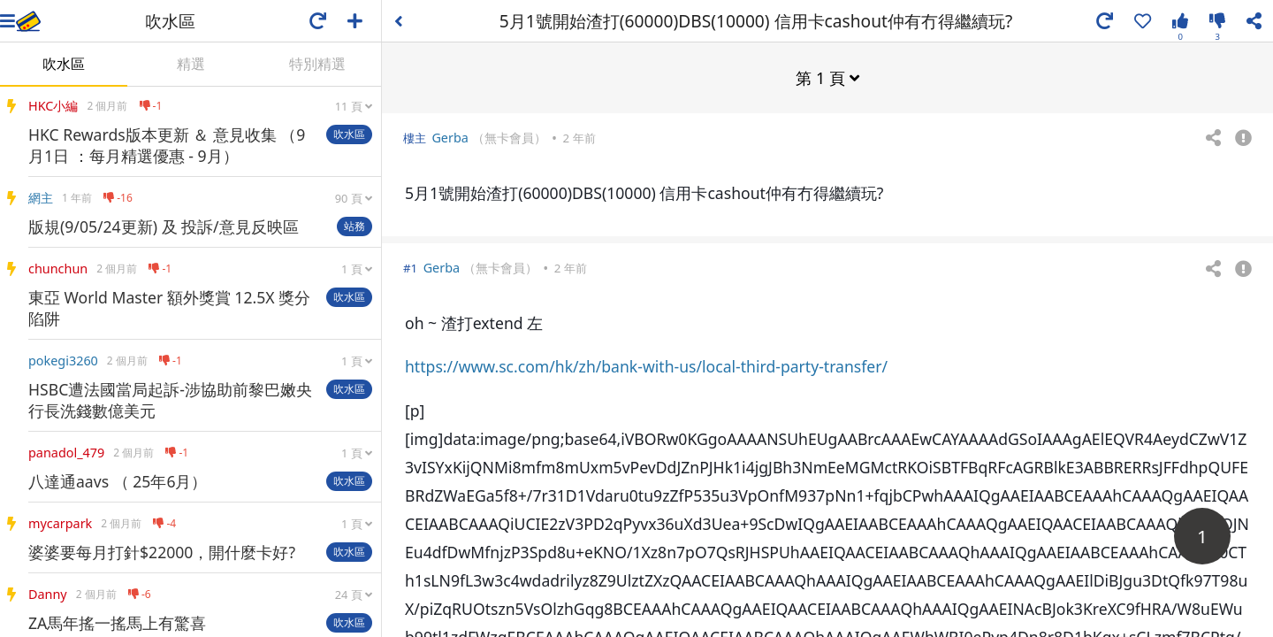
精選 (191, 63)
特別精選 (317, 63)
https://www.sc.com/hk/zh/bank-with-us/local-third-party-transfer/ (646, 365)
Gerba (449, 136)
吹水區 (63, 63)
